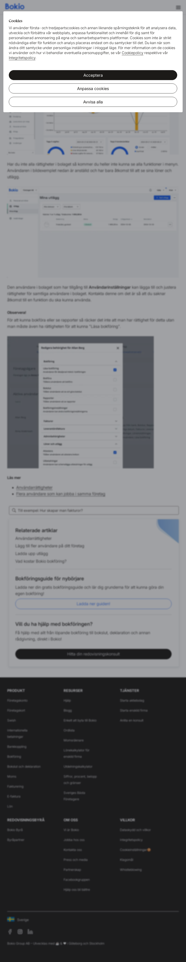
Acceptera (93, 75)
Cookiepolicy (132, 52)
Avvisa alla (93, 102)
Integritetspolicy (22, 57)
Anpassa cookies (93, 88)
